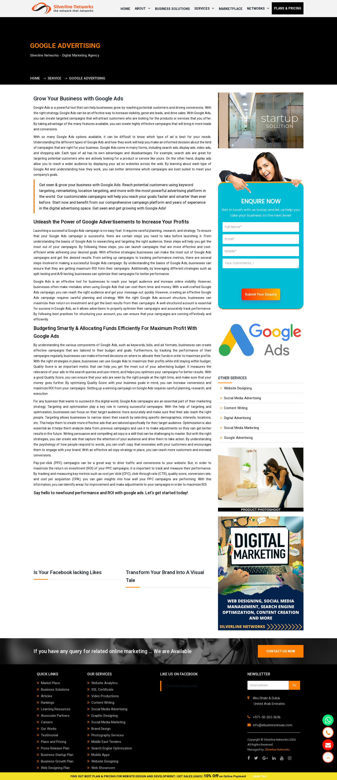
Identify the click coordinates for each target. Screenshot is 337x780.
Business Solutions (172, 9)
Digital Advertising (237, 418)
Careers (47, 722)
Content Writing (235, 408)
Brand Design (101, 729)
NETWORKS (258, 8)
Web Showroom (103, 768)
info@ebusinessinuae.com (272, 725)
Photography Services (107, 735)
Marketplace (231, 9)
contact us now (280, 651)
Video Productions (105, 696)
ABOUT (143, 8)
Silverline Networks (182, 686)
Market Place (50, 683)
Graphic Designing (104, 716)
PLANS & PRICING (287, 8)
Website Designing (238, 388)
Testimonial (49, 735)
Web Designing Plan (55, 768)
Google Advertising (87, 78)
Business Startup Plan (57, 755)
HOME (125, 9)
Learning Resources (55, 709)
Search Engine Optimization (111, 748)
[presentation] (256, 279)
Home (35, 78)
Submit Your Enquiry (261, 294)
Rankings (47, 703)
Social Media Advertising (242, 398)
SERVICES (204, 8)
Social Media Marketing (241, 428)
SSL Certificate (102, 690)
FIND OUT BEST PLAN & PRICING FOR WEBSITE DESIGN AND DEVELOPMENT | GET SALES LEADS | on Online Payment (158, 776)
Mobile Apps (100, 755)
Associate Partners (55, 716)
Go (294, 685)
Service (54, 78)
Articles (46, 696)
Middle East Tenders (106, 742)
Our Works (48, 729)
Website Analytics (104, 683)
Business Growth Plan (57, 761)
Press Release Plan (55, 748)
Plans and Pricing (53, 742)
